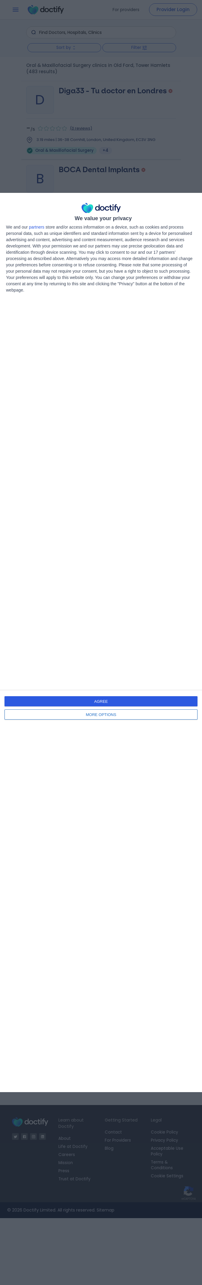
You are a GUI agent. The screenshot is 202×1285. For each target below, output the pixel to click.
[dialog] (101, 642)
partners (36, 227)
